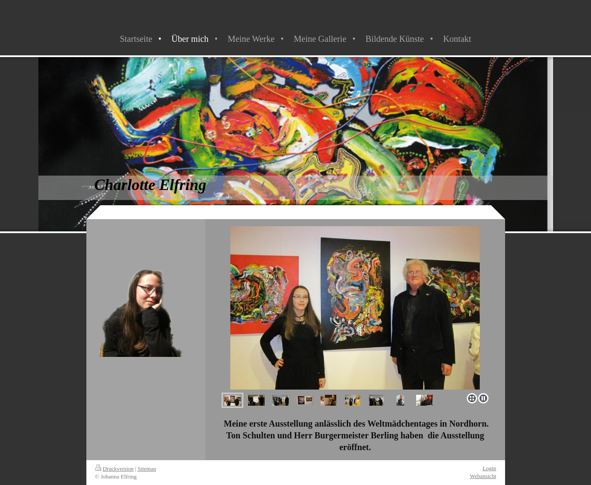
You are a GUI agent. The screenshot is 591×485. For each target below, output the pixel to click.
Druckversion (114, 468)
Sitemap (146, 468)
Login (489, 468)
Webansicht (483, 476)
